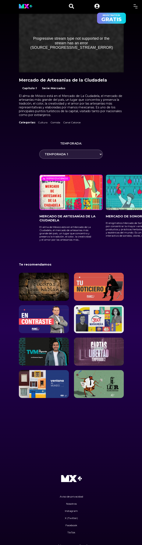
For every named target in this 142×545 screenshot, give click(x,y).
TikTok (71, 532)
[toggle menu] (136, 6)
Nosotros (71, 503)
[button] (97, 6)
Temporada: (71, 143)
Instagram (71, 510)
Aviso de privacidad (71, 496)
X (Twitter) (71, 518)
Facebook (71, 525)
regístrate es (111, 18)
